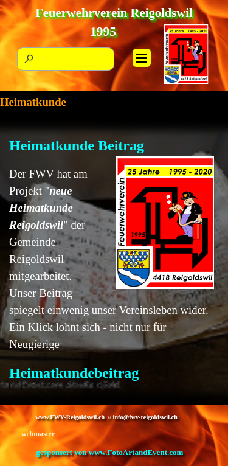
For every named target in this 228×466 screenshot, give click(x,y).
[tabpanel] (114, 263)
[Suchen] (65, 59)
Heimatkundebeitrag (74, 373)
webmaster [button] (38, 433)
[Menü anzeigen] (142, 58)
